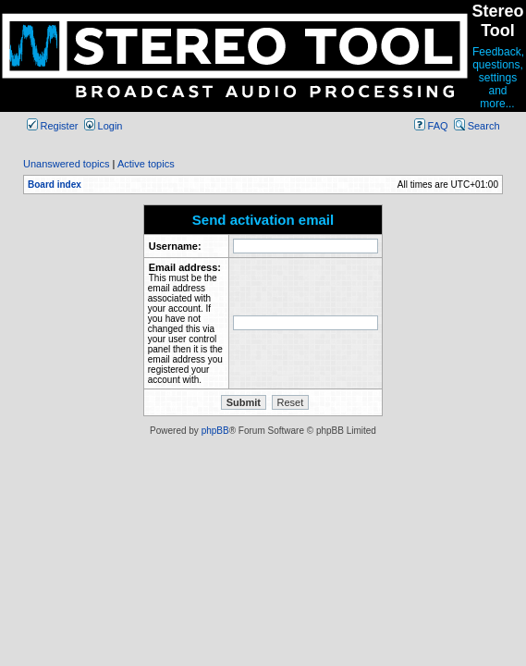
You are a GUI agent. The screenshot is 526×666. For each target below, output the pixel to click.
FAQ (431, 125)
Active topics (146, 163)
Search (477, 125)
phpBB (215, 431)
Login (103, 125)
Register (53, 125)
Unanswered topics (66, 163)
